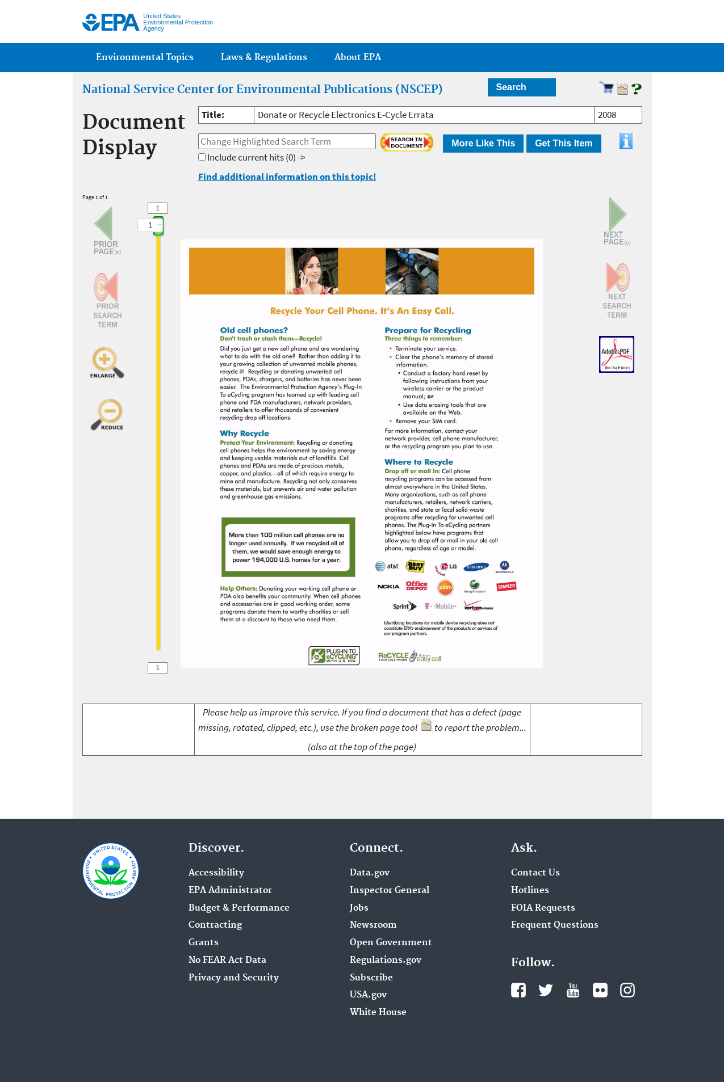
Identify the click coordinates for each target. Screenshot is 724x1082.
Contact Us (535, 873)
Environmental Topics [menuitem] (145, 57)
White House (378, 1013)
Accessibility (216, 873)
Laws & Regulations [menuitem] (264, 57)
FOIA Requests (543, 908)
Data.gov (370, 873)
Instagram (627, 990)
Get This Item (563, 143)
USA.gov (368, 995)
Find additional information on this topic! (287, 176)
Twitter (545, 990)
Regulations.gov (385, 960)
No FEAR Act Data (227, 960)
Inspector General (389, 891)
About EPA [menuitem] (357, 57)
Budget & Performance (239, 908)
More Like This (483, 143)
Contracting (215, 925)
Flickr (600, 990)
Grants (204, 943)
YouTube (573, 990)
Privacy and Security (234, 978)
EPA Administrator (230, 891)
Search (511, 87)
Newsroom (373, 925)
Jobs (359, 908)
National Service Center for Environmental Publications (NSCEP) (262, 89)
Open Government (391, 943)
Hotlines (530, 891)
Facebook (518, 990)
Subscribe (371, 978)
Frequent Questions (555, 925)
